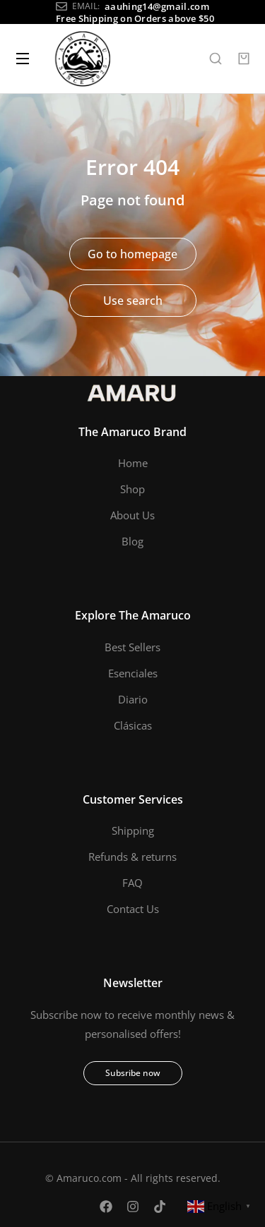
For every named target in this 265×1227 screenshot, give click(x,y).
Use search (133, 300)
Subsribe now (132, 1073)
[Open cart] (244, 59)
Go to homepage (132, 254)
